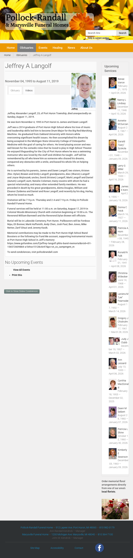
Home (11, 47)
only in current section (98, 38)
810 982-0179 (106, 527)
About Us (86, 47)
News (71, 47)
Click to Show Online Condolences (22, 291)
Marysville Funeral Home (35, 534)
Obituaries (26, 47)
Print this (17, 275)
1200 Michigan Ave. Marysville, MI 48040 (73, 534)
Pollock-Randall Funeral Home (37, 527)
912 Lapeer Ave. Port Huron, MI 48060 (76, 527)
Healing (58, 47)
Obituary (15, 90)
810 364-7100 (105, 534)
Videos (29, 90)
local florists (108, 491)
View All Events (21, 269)
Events (43, 47)
